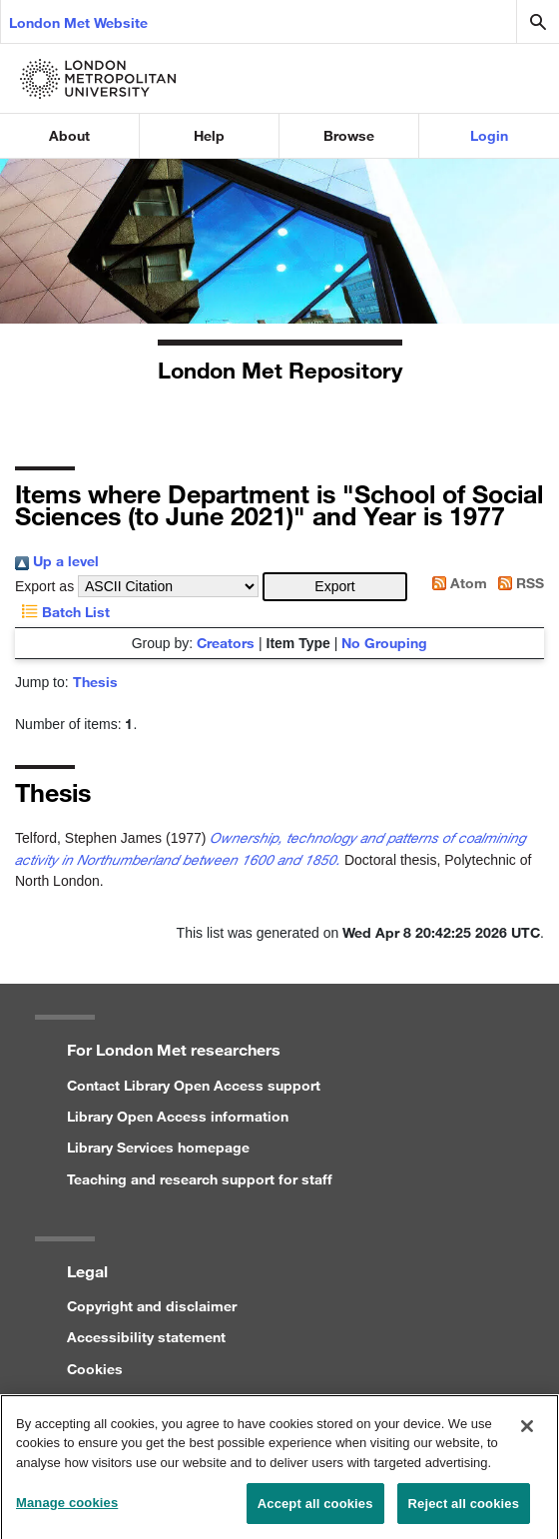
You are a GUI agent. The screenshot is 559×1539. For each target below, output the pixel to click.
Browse (348, 135)
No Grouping (384, 642)
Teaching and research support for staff (199, 1178)
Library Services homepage (158, 1147)
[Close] (527, 1432)
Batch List (62, 611)
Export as (44, 586)
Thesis (95, 681)
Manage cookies (67, 1508)
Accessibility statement (146, 1336)
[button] (335, 586)
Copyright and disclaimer (152, 1305)
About (69, 135)
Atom (456, 582)
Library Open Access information (177, 1116)
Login (489, 135)
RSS (517, 582)
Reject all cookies (463, 1509)
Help (209, 135)
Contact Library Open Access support (193, 1085)
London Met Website (78, 22)
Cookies (95, 1368)
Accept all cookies (315, 1509)
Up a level (57, 560)
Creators (226, 642)
